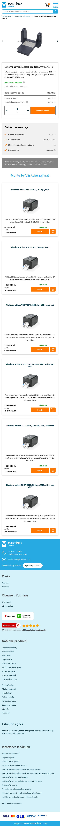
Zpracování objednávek (11, 753)
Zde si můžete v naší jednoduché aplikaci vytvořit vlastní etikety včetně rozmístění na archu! (27, 731)
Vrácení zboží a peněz (10, 761)
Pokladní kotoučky (9, 679)
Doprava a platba (8, 757)
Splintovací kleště (9, 675)
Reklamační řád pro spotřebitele (15, 777)
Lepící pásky (7, 693)
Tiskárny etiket (7, 16)
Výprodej (5, 709)
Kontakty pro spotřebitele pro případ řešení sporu (21, 793)
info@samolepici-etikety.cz (19, 559)
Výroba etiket (7, 606)
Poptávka (5, 713)
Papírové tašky (8, 685)
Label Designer (12, 724)
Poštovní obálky (8, 697)
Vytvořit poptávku (32, 565)
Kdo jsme (5, 583)
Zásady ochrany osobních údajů (14, 765)
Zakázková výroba (9, 705)
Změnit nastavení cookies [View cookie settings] (12, 803)
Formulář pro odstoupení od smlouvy (16, 789)
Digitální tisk (7, 659)
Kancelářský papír (9, 701)
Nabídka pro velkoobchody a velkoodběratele (20, 797)
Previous (2, 41)
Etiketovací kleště (9, 663)
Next (57, 41)
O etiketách (6, 602)
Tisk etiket (6, 655)
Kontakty (5, 586)
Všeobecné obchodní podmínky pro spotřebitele (21, 769)
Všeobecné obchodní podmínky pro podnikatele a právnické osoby (28, 773)
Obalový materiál (9, 689)
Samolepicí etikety (9, 647)
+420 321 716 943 (17, 552)
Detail (39, 231)
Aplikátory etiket (9, 671)
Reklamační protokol (10, 785)
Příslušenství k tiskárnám (23, 16)
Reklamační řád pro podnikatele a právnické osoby (22, 781)
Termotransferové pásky (11, 667)
